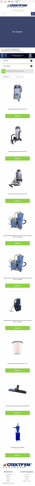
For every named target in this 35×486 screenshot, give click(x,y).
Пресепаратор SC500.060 (17, 447)
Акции (8, 478)
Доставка (27, 476)
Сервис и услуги (27, 481)
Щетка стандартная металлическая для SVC (17, 406)
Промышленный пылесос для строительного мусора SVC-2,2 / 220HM (17, 236)
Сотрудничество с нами (8, 483)
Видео (8, 481)
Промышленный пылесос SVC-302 (17, 151)
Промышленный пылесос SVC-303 (17, 194)
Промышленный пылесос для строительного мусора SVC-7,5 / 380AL (17, 321)
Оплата (27, 478)
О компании (8, 474)
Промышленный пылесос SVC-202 (17, 109)
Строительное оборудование (11, 49)
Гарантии (27, 474)
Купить (17, 116)
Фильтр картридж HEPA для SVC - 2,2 (18, 363)
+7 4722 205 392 (17, 10)
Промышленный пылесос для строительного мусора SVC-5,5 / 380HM (17, 278)
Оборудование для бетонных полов (10, 50)
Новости (8, 476)
